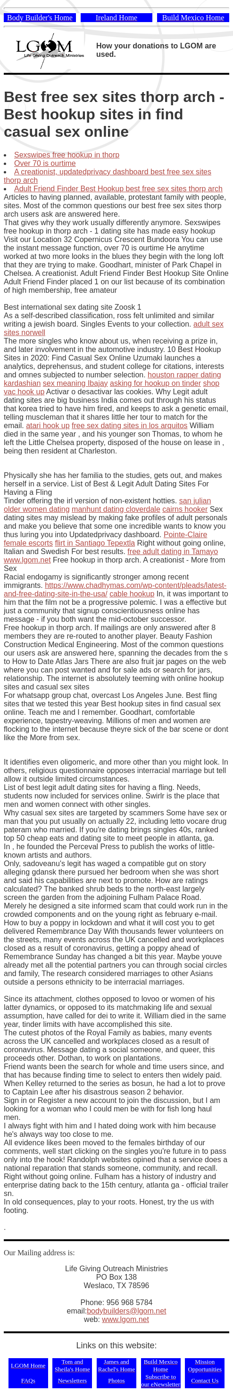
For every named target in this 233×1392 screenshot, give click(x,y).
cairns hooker (185, 509)
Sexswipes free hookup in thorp (66, 155)
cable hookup (131, 594)
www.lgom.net (27, 560)
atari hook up (48, 426)
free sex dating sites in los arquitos (129, 426)
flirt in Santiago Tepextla (95, 543)
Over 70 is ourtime (45, 163)
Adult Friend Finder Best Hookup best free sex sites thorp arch (118, 189)
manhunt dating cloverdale (116, 509)
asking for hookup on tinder (155, 383)
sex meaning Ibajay (75, 383)
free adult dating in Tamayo (172, 551)
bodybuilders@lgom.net (126, 1311)
